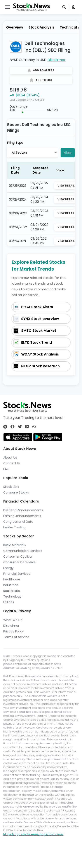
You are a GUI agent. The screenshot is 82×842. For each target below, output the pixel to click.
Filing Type (15, 142)
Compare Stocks (16, 492)
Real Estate (11, 591)
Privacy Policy (13, 631)
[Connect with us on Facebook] (12, 427)
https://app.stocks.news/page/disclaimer (33, 834)
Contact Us (12, 463)
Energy (8, 568)
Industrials (11, 585)
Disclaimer (56, 59)
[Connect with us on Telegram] (5, 427)
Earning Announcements (22, 516)
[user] (73, 7)
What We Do (13, 620)
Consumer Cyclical (17, 556)
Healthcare (11, 579)
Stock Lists (11, 487)
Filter (68, 152)
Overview (14, 27)
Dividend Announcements (23, 510)
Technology (12, 596)
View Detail (66, 185)
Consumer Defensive (19, 562)
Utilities (8, 602)
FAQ (6, 469)
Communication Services (22, 551)
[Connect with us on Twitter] (20, 427)
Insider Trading (14, 527)
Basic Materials (14, 545)
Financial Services (16, 573)
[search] (64, 7)
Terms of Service (16, 637)
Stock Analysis (41, 27)
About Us (10, 457)
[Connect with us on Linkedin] (27, 427)
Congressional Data (18, 521)
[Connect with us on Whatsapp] (34, 427)
